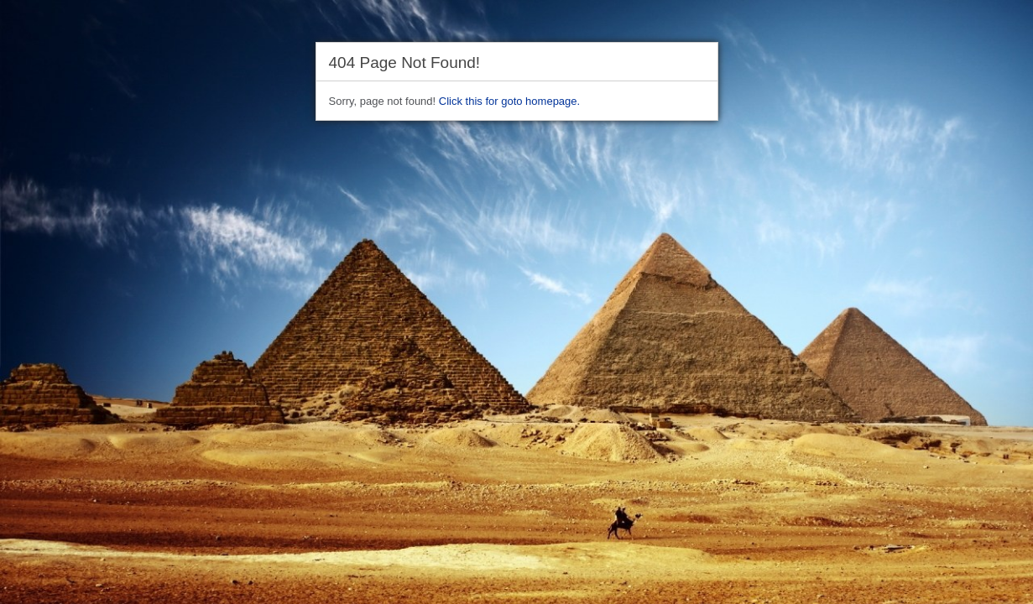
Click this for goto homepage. (509, 101)
